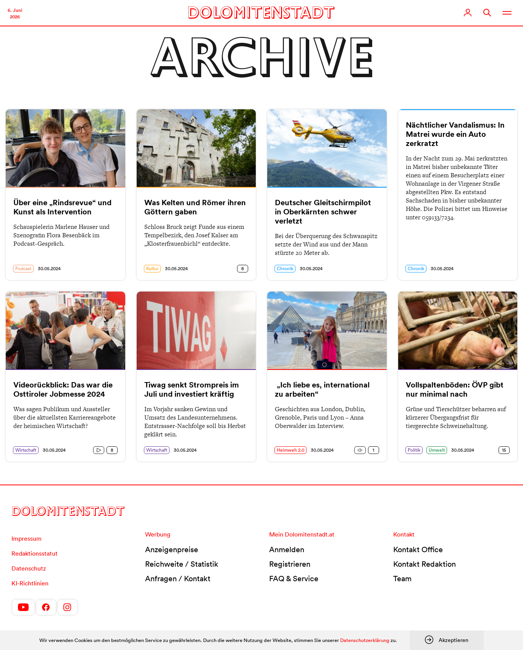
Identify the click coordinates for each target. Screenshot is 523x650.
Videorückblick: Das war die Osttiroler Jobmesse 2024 (63, 389)
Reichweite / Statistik (181, 564)
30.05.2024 (49, 268)
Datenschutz (28, 568)
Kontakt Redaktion (424, 564)
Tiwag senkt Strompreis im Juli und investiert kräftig (191, 389)
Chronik (285, 268)
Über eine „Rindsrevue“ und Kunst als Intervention (62, 207)
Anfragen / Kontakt (177, 578)
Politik (414, 450)
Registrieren (289, 564)
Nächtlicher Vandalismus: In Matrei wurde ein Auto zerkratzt (455, 134)
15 (504, 450)
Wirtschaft (25, 450)
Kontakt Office (418, 549)
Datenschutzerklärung (364, 640)
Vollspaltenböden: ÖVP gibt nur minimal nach (455, 389)
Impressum (26, 538)
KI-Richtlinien (29, 583)
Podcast (23, 268)
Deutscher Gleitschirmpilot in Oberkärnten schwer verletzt (323, 211)
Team (402, 578)
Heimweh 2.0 (290, 450)
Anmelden (286, 549)
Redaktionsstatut (34, 553)
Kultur (152, 268)
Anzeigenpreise (171, 549)
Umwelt (437, 450)
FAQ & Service (293, 578)
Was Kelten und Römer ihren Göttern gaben (195, 207)
